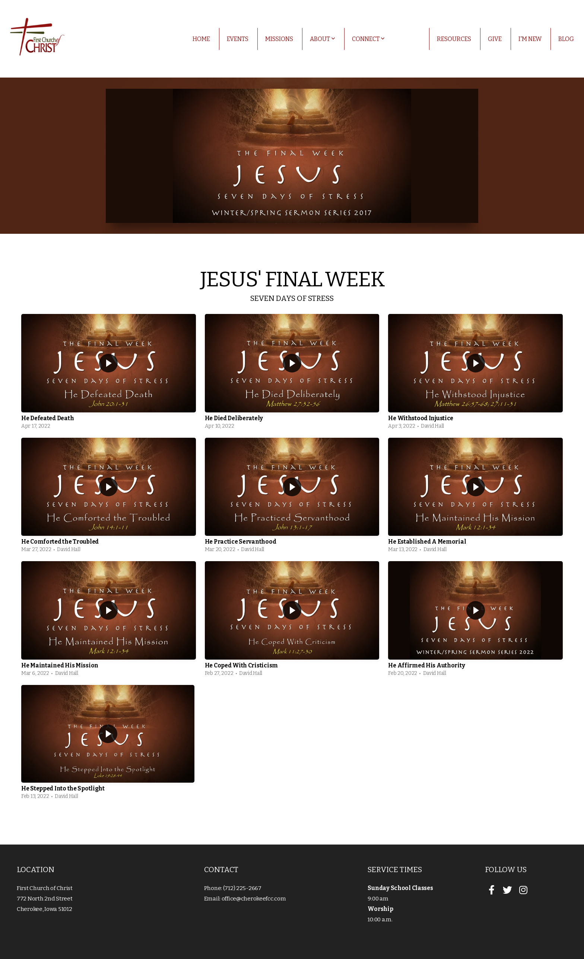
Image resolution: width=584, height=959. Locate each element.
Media (411, 39)
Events (237, 39)
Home (201, 39)
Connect (368, 39)
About (322, 39)
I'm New (530, 39)
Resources (454, 39)
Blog (566, 39)
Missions (279, 39)
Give (495, 39)
